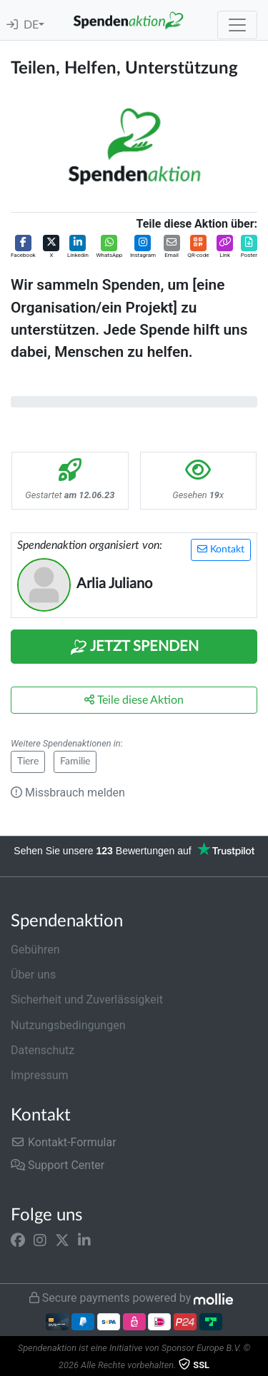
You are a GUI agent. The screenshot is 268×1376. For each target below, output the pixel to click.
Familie (75, 762)
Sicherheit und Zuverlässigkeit (87, 999)
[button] (23, 247)
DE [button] (31, 25)
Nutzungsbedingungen (68, 1025)
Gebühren (35, 949)
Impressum (40, 1075)
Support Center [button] (57, 1165)
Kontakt (220, 549)
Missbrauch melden (68, 792)
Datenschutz (42, 1050)
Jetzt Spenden (134, 647)
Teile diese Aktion (134, 700)
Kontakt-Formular (63, 1142)
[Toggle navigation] (237, 25)
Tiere (28, 762)
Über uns (33, 974)
